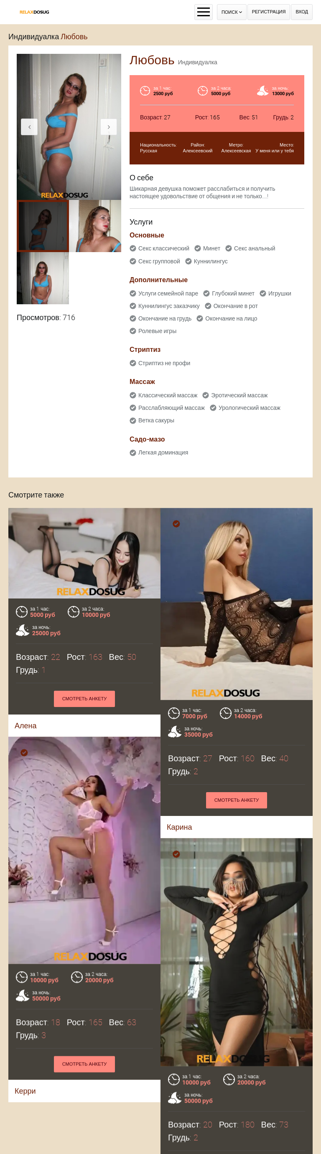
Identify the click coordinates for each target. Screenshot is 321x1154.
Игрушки (279, 293)
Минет (211, 248)
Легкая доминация (163, 452)
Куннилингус (211, 261)
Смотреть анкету (84, 699)
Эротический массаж (239, 395)
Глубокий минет (233, 293)
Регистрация (269, 12)
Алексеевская (236, 151)
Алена (25, 725)
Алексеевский (198, 151)
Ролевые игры (157, 331)
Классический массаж (167, 395)
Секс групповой (159, 261)
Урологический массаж (249, 407)
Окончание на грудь (164, 318)
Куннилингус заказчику (169, 306)
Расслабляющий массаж (171, 407)
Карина (179, 827)
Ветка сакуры (156, 420)
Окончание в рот (236, 306)
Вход (302, 12)
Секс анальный (254, 248)
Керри (25, 1105)
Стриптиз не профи (164, 363)
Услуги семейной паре (168, 293)
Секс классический (163, 248)
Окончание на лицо (231, 318)
